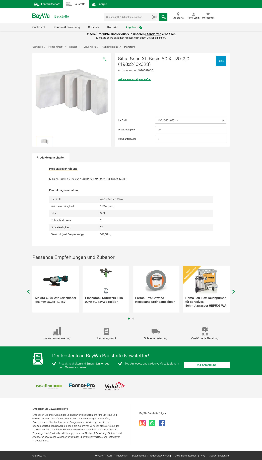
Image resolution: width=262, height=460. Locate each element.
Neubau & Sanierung (66, 27)
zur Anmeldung (206, 365)
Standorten (153, 34)
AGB (109, 455)
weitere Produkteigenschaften (134, 79)
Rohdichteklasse (127, 138)
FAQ (203, 455)
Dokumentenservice (185, 455)
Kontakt (112, 27)
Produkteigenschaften (51, 157)
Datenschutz (139, 455)
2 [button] (133, 319)
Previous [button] (28, 292)
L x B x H (122, 120)
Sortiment (38, 27)
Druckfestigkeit (126, 129)
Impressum (122, 455)
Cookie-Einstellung (219, 455)
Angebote (132, 27)
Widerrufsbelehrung (160, 455)
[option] (72, 92)
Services (93, 27)
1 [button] (128, 319)
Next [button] (233, 292)
